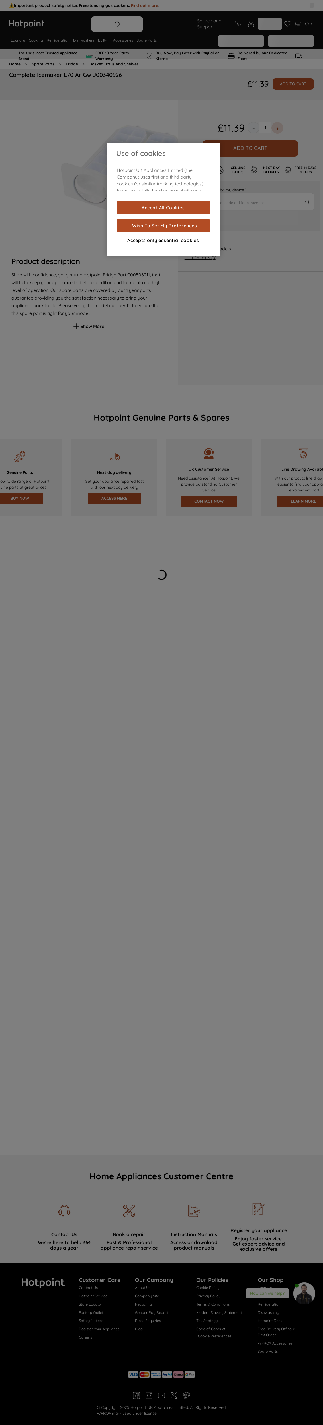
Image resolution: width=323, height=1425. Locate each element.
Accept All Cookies (163, 207)
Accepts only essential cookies (163, 240)
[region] (163, 199)
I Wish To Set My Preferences (163, 225)
